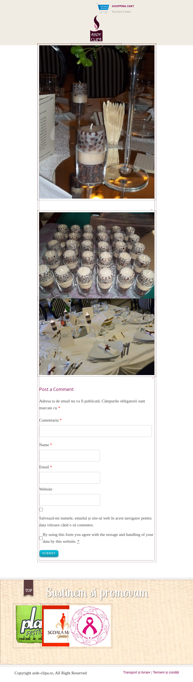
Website (45, 489)
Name (44, 445)
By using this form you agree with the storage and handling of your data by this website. (98, 538)
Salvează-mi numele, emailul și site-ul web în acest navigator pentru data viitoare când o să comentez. (95, 521)
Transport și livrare (136, 672)
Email (44, 467)
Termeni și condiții (166, 672)
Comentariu (50, 420)
